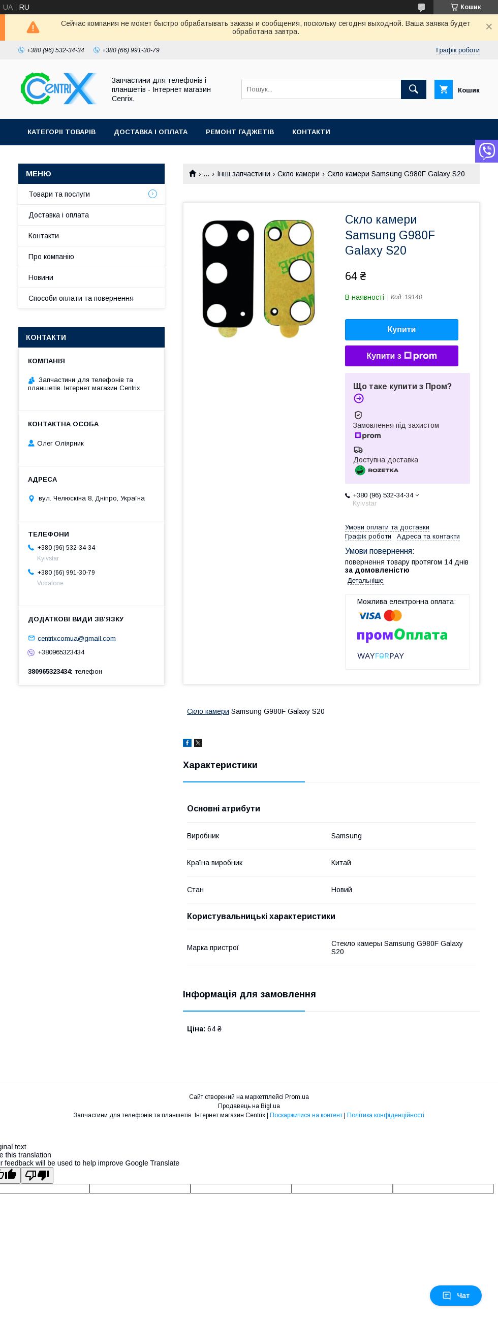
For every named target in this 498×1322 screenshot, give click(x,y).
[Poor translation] (37, 1175)
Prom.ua (297, 1096)
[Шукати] (413, 89)
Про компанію (51, 257)
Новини (40, 277)
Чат (456, 1295)
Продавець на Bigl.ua (249, 1106)
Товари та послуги (59, 194)
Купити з (401, 356)
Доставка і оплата (151, 132)
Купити (402, 329)
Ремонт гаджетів (240, 132)
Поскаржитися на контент (306, 1115)
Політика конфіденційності (385, 1115)
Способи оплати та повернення (81, 298)
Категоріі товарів (61, 132)
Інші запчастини (243, 174)
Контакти (311, 132)
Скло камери (298, 174)
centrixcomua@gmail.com (77, 638)
